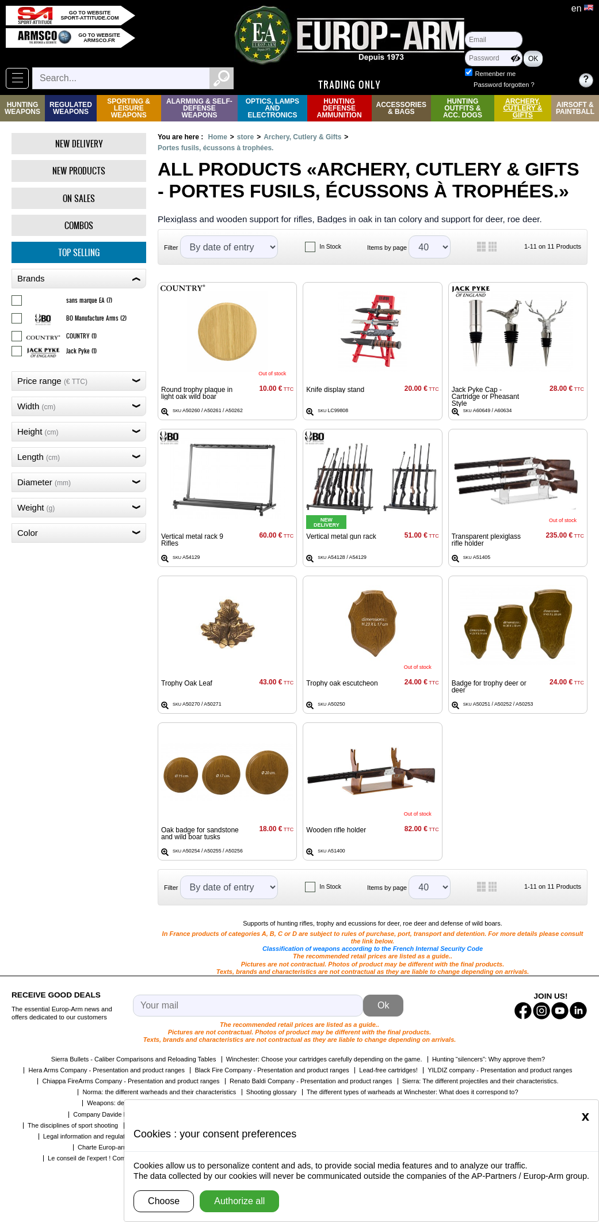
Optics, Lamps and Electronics (272, 108)
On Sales (79, 198)
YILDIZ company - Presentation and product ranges (500, 1070)
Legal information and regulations (90, 1136)
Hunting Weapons (22, 108)
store (245, 137)
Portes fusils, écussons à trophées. (215, 148)
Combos (78, 225)
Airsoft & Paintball (575, 108)
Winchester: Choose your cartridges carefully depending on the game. (324, 1059)
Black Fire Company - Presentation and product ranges (271, 1070)
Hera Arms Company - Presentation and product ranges (106, 1070)
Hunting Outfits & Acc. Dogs (462, 108)
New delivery (79, 144)
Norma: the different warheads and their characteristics (159, 1092)
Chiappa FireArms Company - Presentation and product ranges (130, 1081)
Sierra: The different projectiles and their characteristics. (480, 1081)
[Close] (585, 1116)
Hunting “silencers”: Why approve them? (488, 1059)
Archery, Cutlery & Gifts (522, 108)
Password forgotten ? (504, 84)
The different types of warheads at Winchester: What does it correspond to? (412, 1092)
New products (78, 171)
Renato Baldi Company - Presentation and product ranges (311, 1081)
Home (217, 137)
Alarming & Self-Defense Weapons (199, 108)
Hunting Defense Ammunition (339, 108)
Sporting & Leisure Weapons (128, 108)
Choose (164, 1201)
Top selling (79, 252)
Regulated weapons (70, 108)
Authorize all (239, 1201)
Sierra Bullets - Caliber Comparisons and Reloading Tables (133, 1059)
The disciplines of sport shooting (73, 1125)
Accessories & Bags (401, 108)
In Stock (330, 246)
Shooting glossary (271, 1092)
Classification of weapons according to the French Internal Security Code (372, 948)
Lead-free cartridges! (388, 1070)
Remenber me (495, 73)
